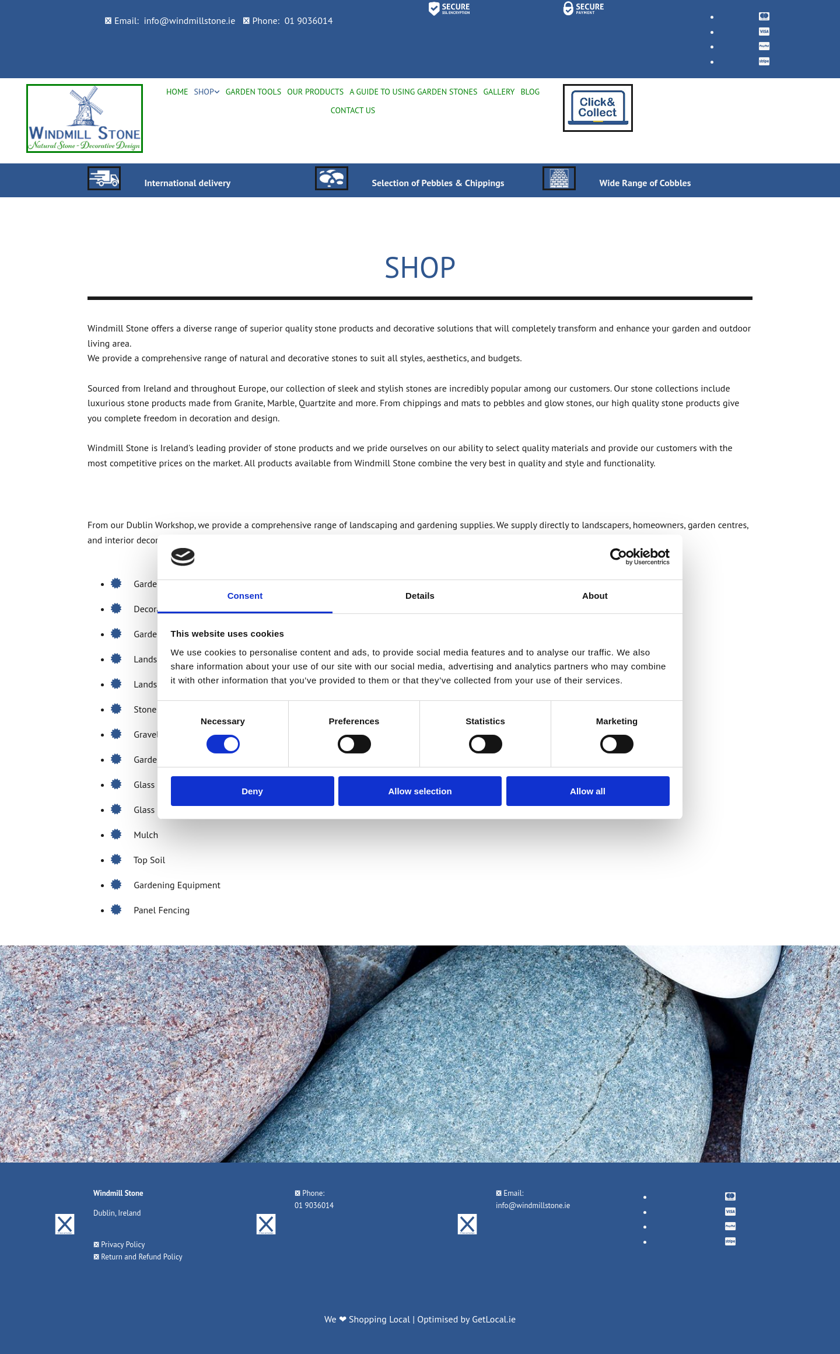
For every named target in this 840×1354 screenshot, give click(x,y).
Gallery (498, 91)
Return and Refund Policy (141, 1257)
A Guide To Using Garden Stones (413, 91)
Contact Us (353, 110)
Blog (530, 91)
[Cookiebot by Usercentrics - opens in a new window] (619, 557)
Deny (252, 791)
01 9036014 (309, 20)
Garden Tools (253, 91)
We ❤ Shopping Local (368, 1319)
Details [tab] (420, 596)
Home (177, 91)
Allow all (588, 791)
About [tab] (595, 596)
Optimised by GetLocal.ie (466, 1319)
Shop (204, 91)
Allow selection (420, 791)
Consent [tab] (245, 596)
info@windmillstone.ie (189, 20)
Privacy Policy (123, 1245)
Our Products (315, 91)
